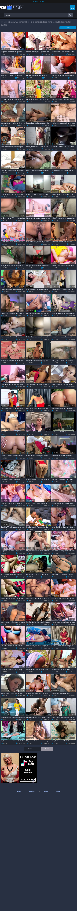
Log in (42, 1)
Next (46, 749)
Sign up (35, 1)
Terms (45, 791)
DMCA (58, 791)
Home (19, 791)
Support (32, 791)
